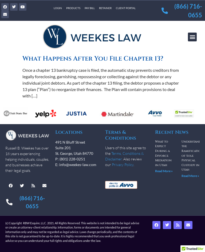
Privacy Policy (122, 164)
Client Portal (126, 8)
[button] (192, 37)
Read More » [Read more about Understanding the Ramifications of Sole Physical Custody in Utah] (190, 176)
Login (58, 8)
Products (73, 8)
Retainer (105, 8)
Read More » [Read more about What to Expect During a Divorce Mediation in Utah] (164, 171)
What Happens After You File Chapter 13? (92, 58)
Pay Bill (90, 8)
